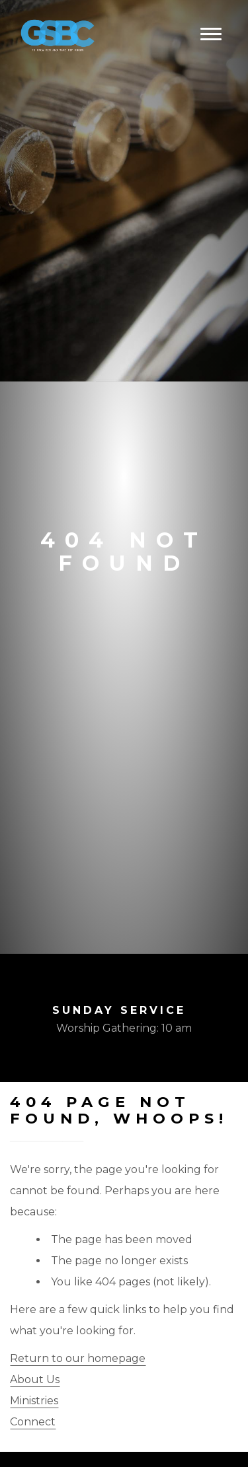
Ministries (34, 1400)
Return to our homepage (77, 1358)
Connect (33, 1421)
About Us (35, 1379)
